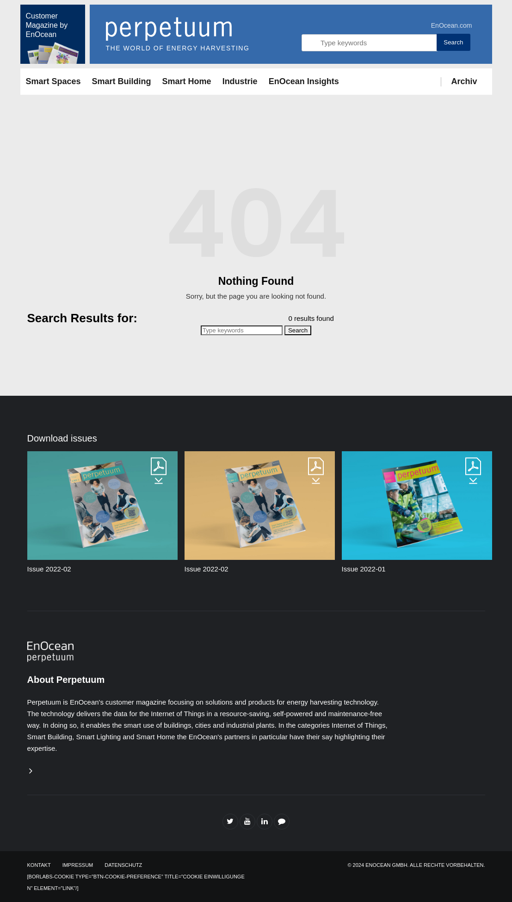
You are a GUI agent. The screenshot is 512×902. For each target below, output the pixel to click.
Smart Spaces (53, 81)
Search (453, 42)
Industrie (240, 81)
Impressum (77, 865)
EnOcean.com (451, 25)
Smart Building (121, 81)
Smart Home (186, 81)
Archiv (464, 81)
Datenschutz (123, 865)
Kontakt (39, 865)
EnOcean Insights (304, 81)
